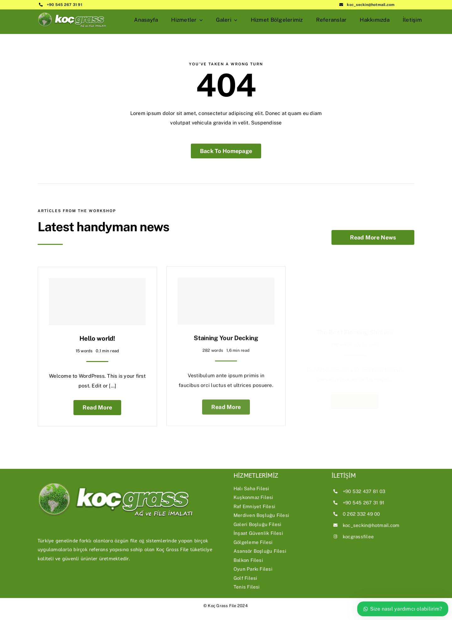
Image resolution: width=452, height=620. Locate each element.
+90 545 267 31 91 (64, 5)
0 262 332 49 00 (361, 514)
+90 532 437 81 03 (364, 491)
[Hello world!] (97, 298)
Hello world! (97, 335)
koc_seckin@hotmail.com (371, 5)
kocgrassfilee (358, 536)
